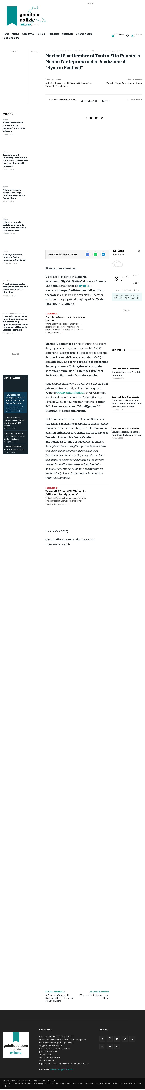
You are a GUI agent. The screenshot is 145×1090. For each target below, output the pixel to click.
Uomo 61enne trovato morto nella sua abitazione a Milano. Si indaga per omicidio (126, 403)
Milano (5, 119)
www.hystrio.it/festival (70, 392)
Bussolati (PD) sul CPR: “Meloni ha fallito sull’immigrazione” (65, 492)
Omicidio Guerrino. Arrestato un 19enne (65, 318)
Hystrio (84, 285)
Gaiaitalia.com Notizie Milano (63, 100)
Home (47, 51)
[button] (128, 36)
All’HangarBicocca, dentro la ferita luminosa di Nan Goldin (14, 257)
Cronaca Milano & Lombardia (125, 368)
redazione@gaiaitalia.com (61, 1069)
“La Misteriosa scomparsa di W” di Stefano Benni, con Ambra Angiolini (15, 398)
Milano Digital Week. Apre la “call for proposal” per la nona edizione (14, 126)
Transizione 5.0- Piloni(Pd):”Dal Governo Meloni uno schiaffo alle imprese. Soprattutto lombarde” (15, 160)
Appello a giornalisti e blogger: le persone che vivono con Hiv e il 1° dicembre (15, 287)
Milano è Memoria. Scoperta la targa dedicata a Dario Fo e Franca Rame (14, 193)
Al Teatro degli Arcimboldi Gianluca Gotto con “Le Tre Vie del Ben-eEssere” (59, 998)
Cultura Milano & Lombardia (13, 313)
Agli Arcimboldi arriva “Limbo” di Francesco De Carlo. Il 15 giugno (14, 436)
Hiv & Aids (6, 281)
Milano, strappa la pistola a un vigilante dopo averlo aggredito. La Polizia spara (14, 226)
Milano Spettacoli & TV (60, 51)
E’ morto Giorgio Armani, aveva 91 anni (124, 83)
